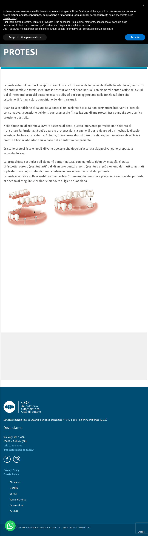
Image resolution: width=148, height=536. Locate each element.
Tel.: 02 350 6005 (13, 445)
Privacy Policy (11, 470)
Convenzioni (16, 505)
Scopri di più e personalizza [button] (24, 37)
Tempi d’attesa (18, 499)
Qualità (14, 488)
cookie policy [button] (10, 18)
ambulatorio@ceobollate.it (19, 449)
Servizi (13, 494)
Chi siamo (15, 482)
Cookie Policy (11, 474)
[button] (10, 525)
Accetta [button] (135, 37)
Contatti (14, 511)
